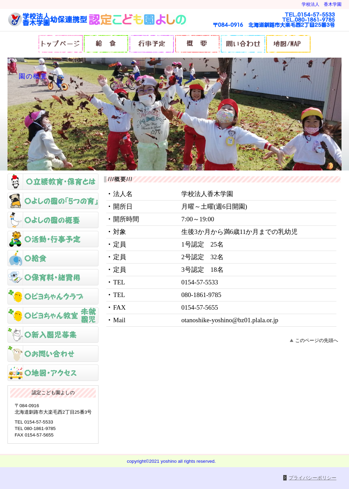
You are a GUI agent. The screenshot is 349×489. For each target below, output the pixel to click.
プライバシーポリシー (312, 477)
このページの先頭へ (316, 340)
